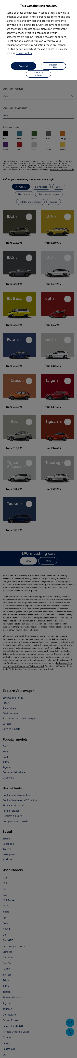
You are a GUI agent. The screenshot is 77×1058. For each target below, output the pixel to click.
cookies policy (24, 53)
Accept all (24, 66)
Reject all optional (38, 73)
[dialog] (38, 529)
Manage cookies (53, 66)
